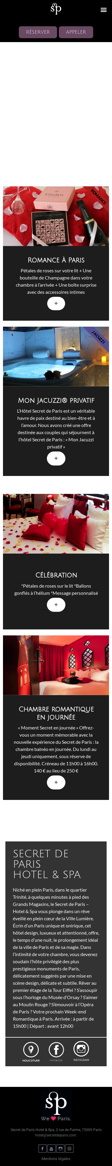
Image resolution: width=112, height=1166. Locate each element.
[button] (103, 9)
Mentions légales (56, 1158)
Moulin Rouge (33, 1004)
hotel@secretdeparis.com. (56, 1135)
